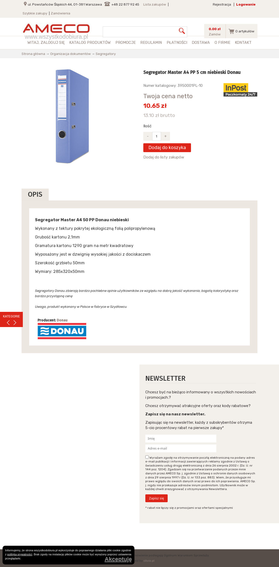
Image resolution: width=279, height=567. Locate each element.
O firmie (222, 42)
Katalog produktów (90, 42)
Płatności (177, 42)
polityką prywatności (19, 554)
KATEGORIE (11, 316)
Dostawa (201, 42)
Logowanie (246, 4)
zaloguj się (53, 42)
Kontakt (243, 42)
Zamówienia (60, 13)
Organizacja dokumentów (70, 54)
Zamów (215, 34)
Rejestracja (222, 4)
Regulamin (151, 42)
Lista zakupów (154, 4)
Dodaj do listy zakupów (163, 157)
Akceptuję (118, 559)
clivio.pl (149, 560)
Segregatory (106, 54)
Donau (62, 320)
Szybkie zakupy (35, 13)
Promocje (125, 42)
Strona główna (33, 54)
